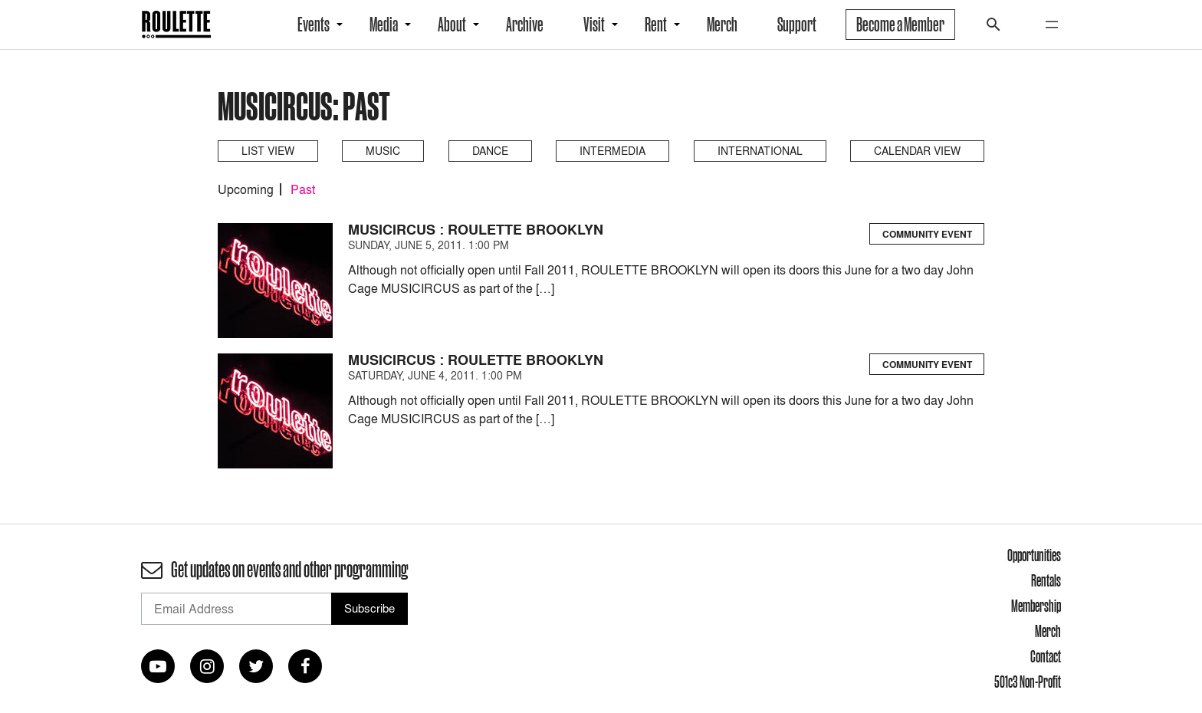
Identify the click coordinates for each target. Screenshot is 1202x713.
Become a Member (900, 24)
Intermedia (612, 150)
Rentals (1046, 580)
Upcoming (246, 189)
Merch (722, 24)
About (452, 24)
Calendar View (917, 150)
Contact (1045, 656)
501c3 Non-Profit (1027, 682)
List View (267, 150)
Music (383, 150)
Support (796, 24)
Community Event (927, 234)
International (760, 150)
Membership (1036, 606)
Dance (490, 150)
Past (303, 189)
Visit (594, 24)
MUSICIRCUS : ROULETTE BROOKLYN (475, 229)
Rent (656, 24)
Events (313, 24)
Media (383, 24)
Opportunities (1034, 555)
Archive (525, 24)
